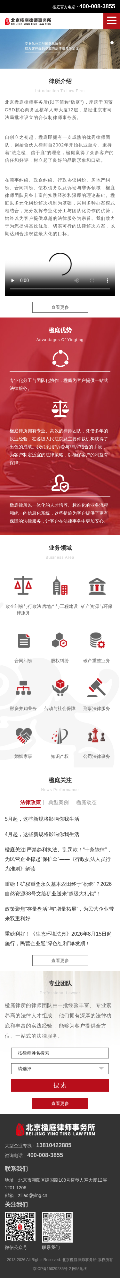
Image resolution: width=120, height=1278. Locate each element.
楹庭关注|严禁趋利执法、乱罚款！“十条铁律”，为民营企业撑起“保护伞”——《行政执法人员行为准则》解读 (58, 859)
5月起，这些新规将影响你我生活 (42, 819)
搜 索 (60, 1085)
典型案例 (58, 802)
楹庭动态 (86, 802)
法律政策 (30, 802)
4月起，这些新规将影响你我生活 (42, 834)
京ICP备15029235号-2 (52, 1269)
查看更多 (60, 307)
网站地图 (79, 1269)
